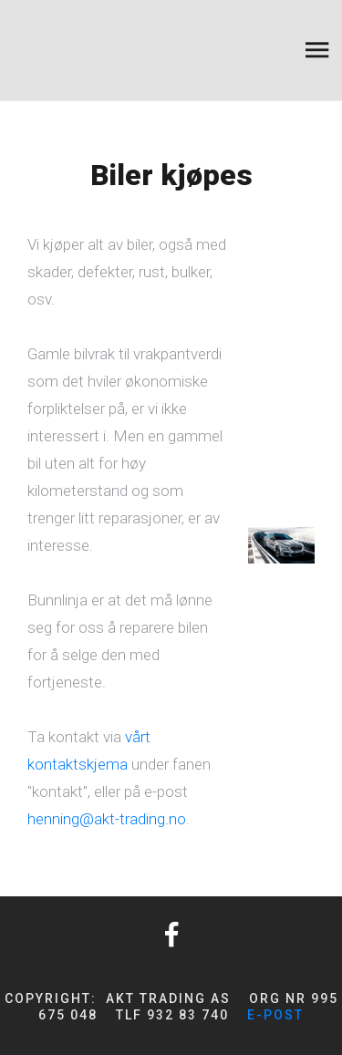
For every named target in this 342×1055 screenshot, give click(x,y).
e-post (275, 1015)
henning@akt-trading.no (106, 819)
